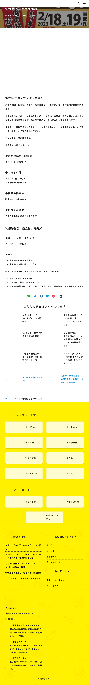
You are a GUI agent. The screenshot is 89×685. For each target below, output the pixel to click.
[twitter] (35, 296)
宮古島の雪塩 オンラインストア (24, 625)
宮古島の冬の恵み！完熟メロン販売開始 (23, 572)
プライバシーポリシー (57, 580)
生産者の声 (52, 556)
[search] (79, 3)
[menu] (84, 3)
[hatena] (47, 296)
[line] (28, 296)
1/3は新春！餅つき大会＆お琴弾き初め (23, 578)
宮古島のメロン (17, 658)
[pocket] (53, 296)
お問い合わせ (53, 585)
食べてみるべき (54, 562)
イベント (11, 19)
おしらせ (51, 545)
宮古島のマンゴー (18, 641)
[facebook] (41, 296)
